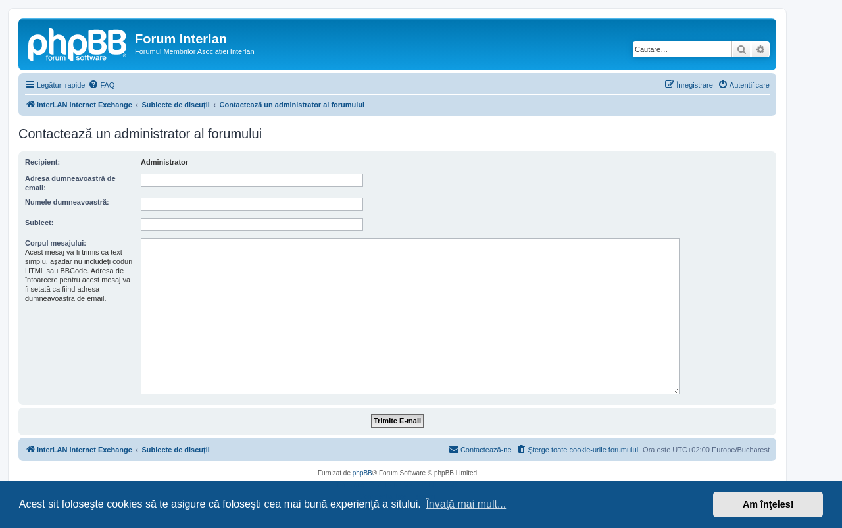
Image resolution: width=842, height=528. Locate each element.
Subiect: (39, 222)
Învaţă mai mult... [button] (466, 504)
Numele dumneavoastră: (67, 202)
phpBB (362, 473)
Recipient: (42, 162)
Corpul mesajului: (55, 243)
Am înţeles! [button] (768, 504)
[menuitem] (101, 85)
